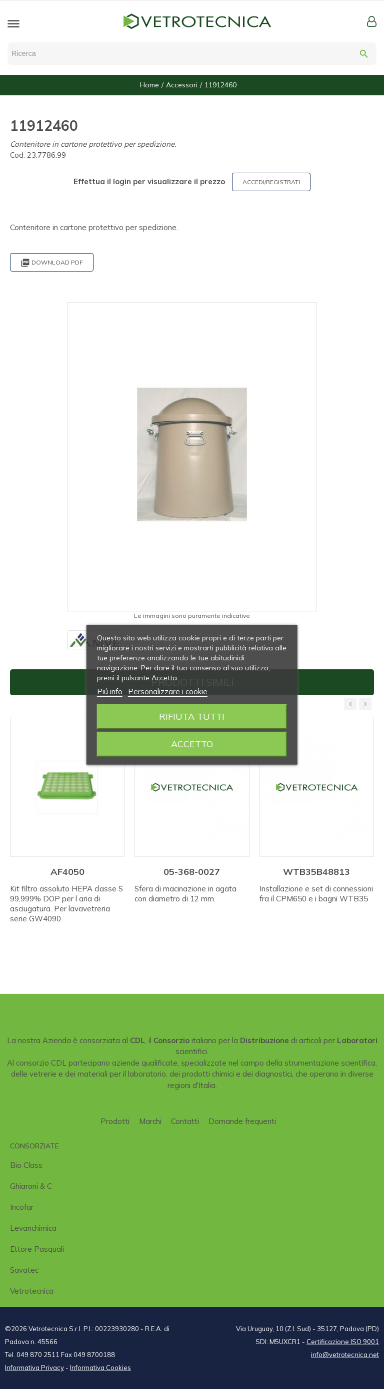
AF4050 (67, 871)
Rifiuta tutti (191, 716)
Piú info (109, 691)
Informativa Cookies (100, 1368)
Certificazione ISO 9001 (342, 1342)
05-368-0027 (192, 871)
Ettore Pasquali (37, 1249)
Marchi (150, 1121)
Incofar (22, 1207)
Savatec (24, 1270)
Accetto (192, 744)
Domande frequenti (242, 1121)
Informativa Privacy (34, 1368)
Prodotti (115, 1121)
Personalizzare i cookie (168, 691)
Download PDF (51, 263)
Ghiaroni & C (31, 1186)
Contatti (185, 1121)
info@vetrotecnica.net (345, 1355)
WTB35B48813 (316, 871)
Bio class (26, 1165)
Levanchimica (33, 1228)
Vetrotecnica (32, 1291)
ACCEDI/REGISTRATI (271, 182)
